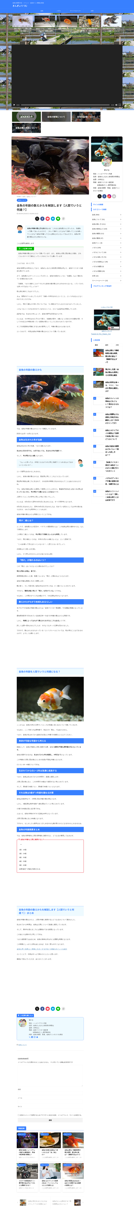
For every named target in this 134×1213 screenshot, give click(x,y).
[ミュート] (116, 103)
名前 (19, 1076)
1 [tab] (58, 35)
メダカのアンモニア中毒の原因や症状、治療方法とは (112, 435)
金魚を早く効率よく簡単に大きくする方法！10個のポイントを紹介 (40, 936)
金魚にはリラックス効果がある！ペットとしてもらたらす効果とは (50, 1170)
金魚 (42, 11)
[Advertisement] (50, 336)
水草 (92, 11)
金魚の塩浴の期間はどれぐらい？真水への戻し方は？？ (112, 406)
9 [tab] (75, 35)
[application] (67, 73)
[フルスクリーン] (120, 103)
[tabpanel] (22, 24)
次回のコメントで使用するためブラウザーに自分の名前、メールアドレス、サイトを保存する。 (51, 1102)
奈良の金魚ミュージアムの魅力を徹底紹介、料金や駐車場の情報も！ (27, 1139)
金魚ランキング (107, 299)
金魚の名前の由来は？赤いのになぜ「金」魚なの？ (50, 1139)
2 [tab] (60, 35)
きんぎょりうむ (20, 6)
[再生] (14, 103)
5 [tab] (66, 35)
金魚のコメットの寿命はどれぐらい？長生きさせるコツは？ (112, 362)
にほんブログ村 (107, 294)
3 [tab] (62, 35)
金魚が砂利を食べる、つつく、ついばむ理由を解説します (112, 350)
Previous (14, 23)
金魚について (23, 1031)
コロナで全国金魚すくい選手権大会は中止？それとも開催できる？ (27, 1170)
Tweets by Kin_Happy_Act (101, 302)
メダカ (59, 11)
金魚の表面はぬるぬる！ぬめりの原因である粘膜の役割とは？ (73, 1170)
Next (120, 23)
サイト (20, 1093)
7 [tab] (71, 35)
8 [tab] (73, 35)
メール (20, 1085)
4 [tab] (64, 35)
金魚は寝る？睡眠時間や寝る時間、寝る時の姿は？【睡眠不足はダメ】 (73, 1139)
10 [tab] (77, 35)
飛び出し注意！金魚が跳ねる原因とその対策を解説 (112, 337)
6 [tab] (69, 35)
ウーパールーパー (75, 11)
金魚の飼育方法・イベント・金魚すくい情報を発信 (67, 1203)
